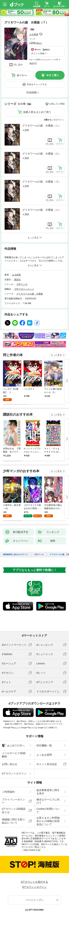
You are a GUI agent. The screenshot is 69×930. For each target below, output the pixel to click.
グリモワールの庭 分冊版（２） (41, 153)
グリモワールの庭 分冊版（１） (41, 125)
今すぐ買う (52, 75)
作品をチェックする (37, 84)
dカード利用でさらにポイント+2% (43, 60)
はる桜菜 (33, 34)
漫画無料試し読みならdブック (15, 554)
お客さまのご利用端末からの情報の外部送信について (48, 821)
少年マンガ (21, 284)
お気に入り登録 (57, 104)
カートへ (22, 75)
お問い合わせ (9, 764)
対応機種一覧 (44, 745)
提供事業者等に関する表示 (48, 792)
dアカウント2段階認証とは (13, 810)
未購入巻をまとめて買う (37, 112)
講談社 (17, 279)
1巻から (48, 120)
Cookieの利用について (48, 810)
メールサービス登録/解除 (14, 755)
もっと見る (56, 355)
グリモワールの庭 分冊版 (29, 294)
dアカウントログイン (14, 773)
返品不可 (33, 63)
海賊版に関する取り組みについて (13, 821)
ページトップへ (35, 900)
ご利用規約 (8, 791)
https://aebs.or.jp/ (32, 850)
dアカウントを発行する (34, 881)
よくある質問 (44, 754)
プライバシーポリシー (13, 801)
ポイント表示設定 (46, 764)
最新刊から (59, 120)
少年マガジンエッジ (24, 289)
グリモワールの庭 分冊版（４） (41, 209)
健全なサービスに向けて (48, 801)
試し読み (18, 64)
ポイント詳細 (37, 53)
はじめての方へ (13, 745)
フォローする (41, 34)
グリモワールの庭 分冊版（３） (41, 181)
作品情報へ (32, 92)
